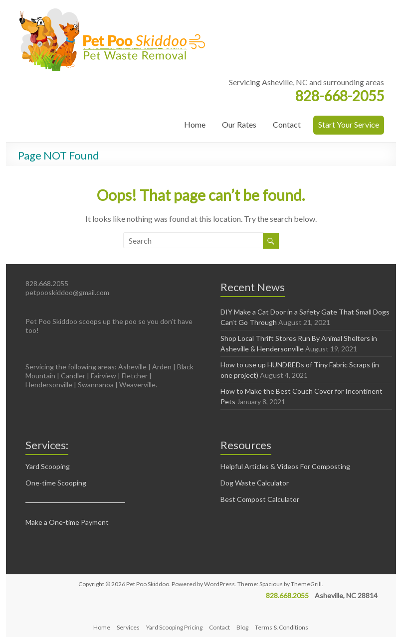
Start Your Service (348, 124)
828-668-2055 (339, 95)
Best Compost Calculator (259, 499)
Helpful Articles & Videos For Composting (285, 466)
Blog (242, 627)
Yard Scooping (47, 466)
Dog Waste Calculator (254, 482)
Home (194, 124)
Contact (287, 124)
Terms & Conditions (281, 627)
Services (128, 627)
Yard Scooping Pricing (174, 627)
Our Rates (239, 124)
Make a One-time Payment (67, 522)
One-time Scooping (55, 482)
